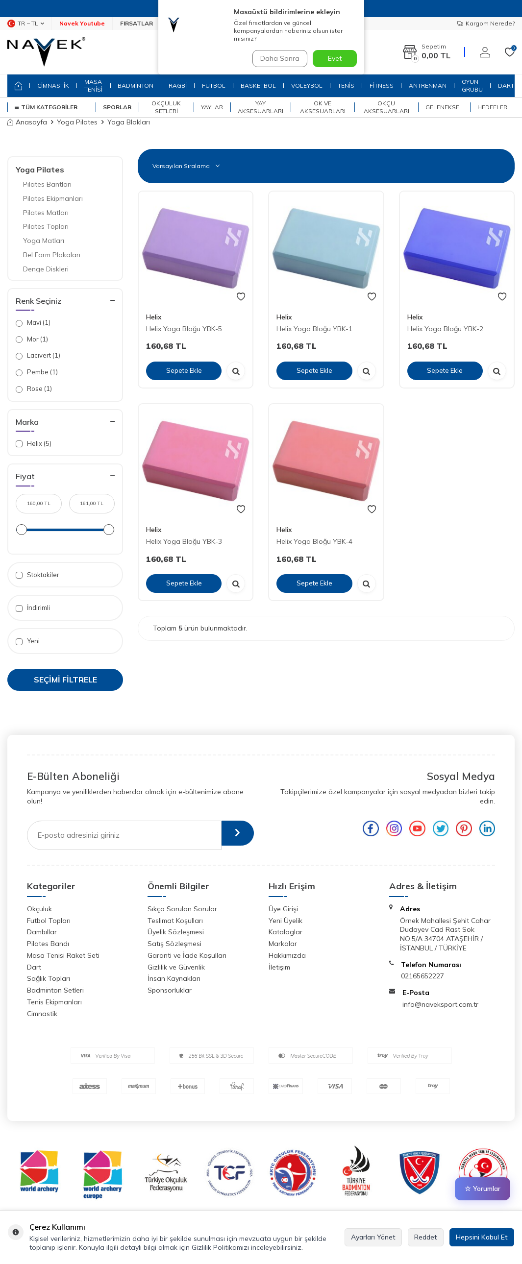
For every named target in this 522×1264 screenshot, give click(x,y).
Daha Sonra (278, 58)
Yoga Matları (43, 240)
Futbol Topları (49, 920)
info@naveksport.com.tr (440, 1004)
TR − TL (25, 23)
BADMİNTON (135, 85)
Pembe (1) (37, 372)
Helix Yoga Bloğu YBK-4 (314, 541)
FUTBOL (213, 85)
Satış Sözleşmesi (174, 943)
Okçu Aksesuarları (386, 107)
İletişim (279, 967)
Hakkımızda (287, 955)
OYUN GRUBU (472, 85)
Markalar (283, 943)
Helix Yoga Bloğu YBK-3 (184, 541)
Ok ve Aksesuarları (323, 107)
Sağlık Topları (48, 978)
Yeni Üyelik (285, 920)
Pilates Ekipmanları (53, 198)
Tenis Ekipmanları (54, 1001)
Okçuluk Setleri (166, 107)
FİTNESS (382, 85)
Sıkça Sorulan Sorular (182, 908)
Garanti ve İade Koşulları (187, 955)
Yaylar (212, 107)
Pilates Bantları (47, 184)
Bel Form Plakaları (51, 254)
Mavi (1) (33, 322)
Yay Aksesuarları (260, 107)
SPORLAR (117, 107)
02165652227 (422, 976)
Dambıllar (42, 931)
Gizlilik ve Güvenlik (176, 967)
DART (506, 85)
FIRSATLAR (136, 23)
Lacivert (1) (38, 355)
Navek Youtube (82, 23)
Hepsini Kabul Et (482, 1237)
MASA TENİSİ (93, 85)
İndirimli (33, 608)
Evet (335, 58)
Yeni (28, 641)
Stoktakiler (37, 575)
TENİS (346, 85)
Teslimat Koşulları (175, 920)
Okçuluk (39, 908)
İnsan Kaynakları (174, 978)
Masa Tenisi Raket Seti (63, 955)
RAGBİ (178, 85)
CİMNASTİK (53, 85)
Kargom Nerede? (486, 23)
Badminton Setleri (55, 990)
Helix (154, 317)
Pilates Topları (46, 226)
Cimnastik (42, 1013)
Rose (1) (34, 389)
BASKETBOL (258, 85)
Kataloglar (285, 931)
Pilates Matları (46, 212)
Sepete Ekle (184, 370)
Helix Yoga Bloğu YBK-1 (314, 328)
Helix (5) (33, 443)
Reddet (425, 1237)
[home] (18, 86)
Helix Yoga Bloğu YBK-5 (184, 328)
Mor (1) (32, 339)
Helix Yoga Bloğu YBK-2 (445, 328)
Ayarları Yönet (373, 1237)
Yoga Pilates (77, 122)
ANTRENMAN (428, 85)
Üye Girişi (283, 908)
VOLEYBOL (307, 85)
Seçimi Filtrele (65, 679)
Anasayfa (27, 122)
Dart (34, 967)
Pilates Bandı (48, 943)
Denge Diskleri (46, 269)
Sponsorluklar (170, 990)
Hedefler (492, 107)
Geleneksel (444, 107)
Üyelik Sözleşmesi (176, 931)
